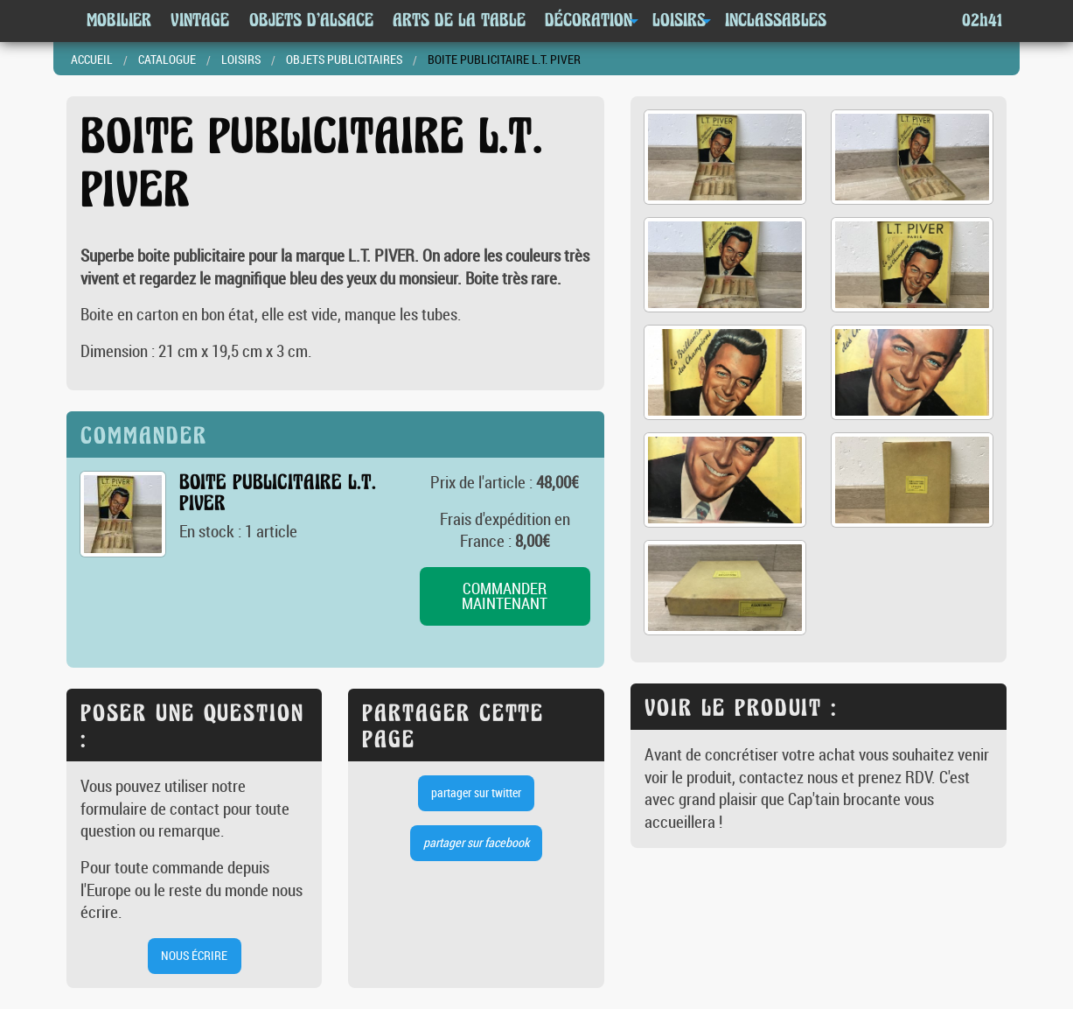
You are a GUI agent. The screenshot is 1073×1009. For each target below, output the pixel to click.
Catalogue (167, 59)
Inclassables (775, 21)
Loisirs (679, 21)
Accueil (92, 59)
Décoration (588, 21)
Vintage (200, 21)
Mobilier (119, 21)
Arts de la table (459, 21)
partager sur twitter (476, 792)
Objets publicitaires (344, 59)
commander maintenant (504, 596)
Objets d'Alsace (311, 21)
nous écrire (194, 955)
